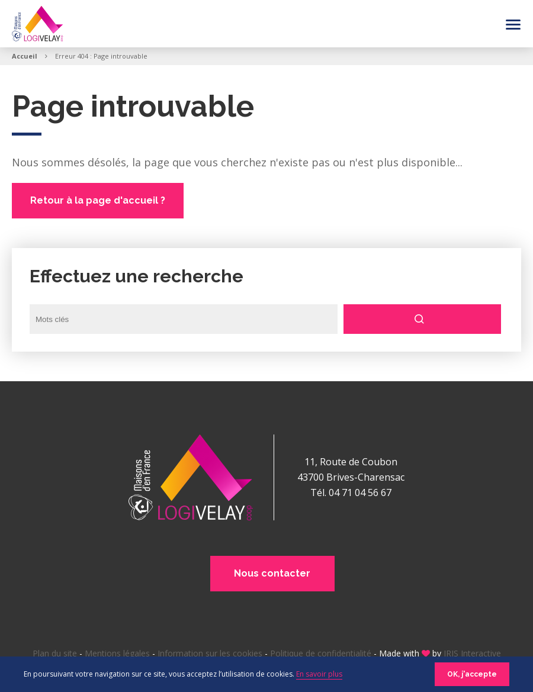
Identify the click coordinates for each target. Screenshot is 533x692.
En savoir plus (319, 674)
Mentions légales (117, 653)
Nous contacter (273, 573)
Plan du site (55, 653)
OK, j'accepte (472, 674)
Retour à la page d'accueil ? (97, 200)
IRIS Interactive (472, 653)
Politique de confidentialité (320, 653)
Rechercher (423, 319)
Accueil (24, 56)
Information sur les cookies (210, 653)
